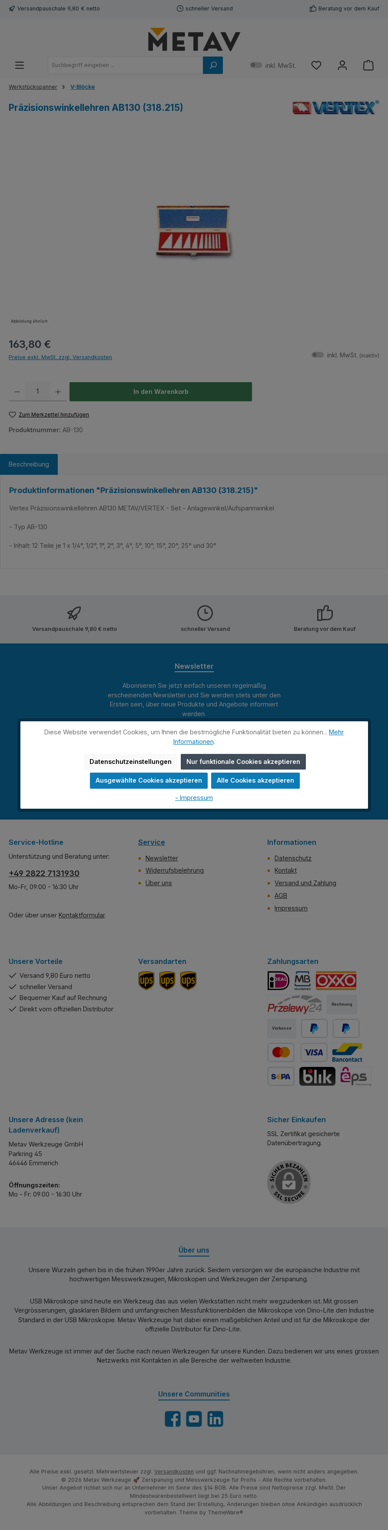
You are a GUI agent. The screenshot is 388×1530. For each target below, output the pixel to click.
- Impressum (194, 797)
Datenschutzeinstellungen (131, 761)
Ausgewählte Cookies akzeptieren (149, 780)
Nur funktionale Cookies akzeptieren (243, 761)
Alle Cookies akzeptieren (255, 780)
